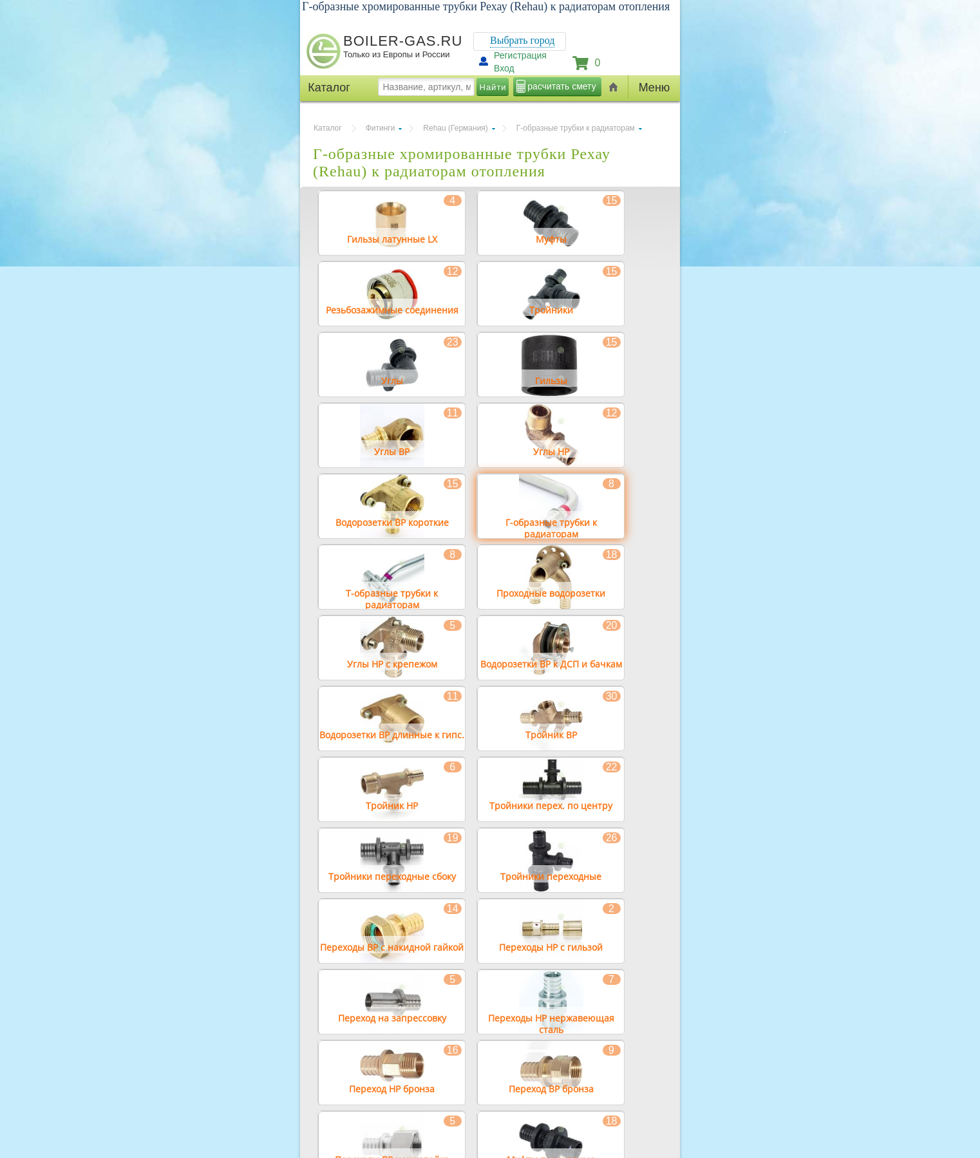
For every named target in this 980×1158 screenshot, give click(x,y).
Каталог (328, 128)
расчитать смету (561, 86)
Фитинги (380, 128)
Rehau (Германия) (455, 128)
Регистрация (520, 55)
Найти (493, 87)
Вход (504, 68)
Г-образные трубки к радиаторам (575, 128)
